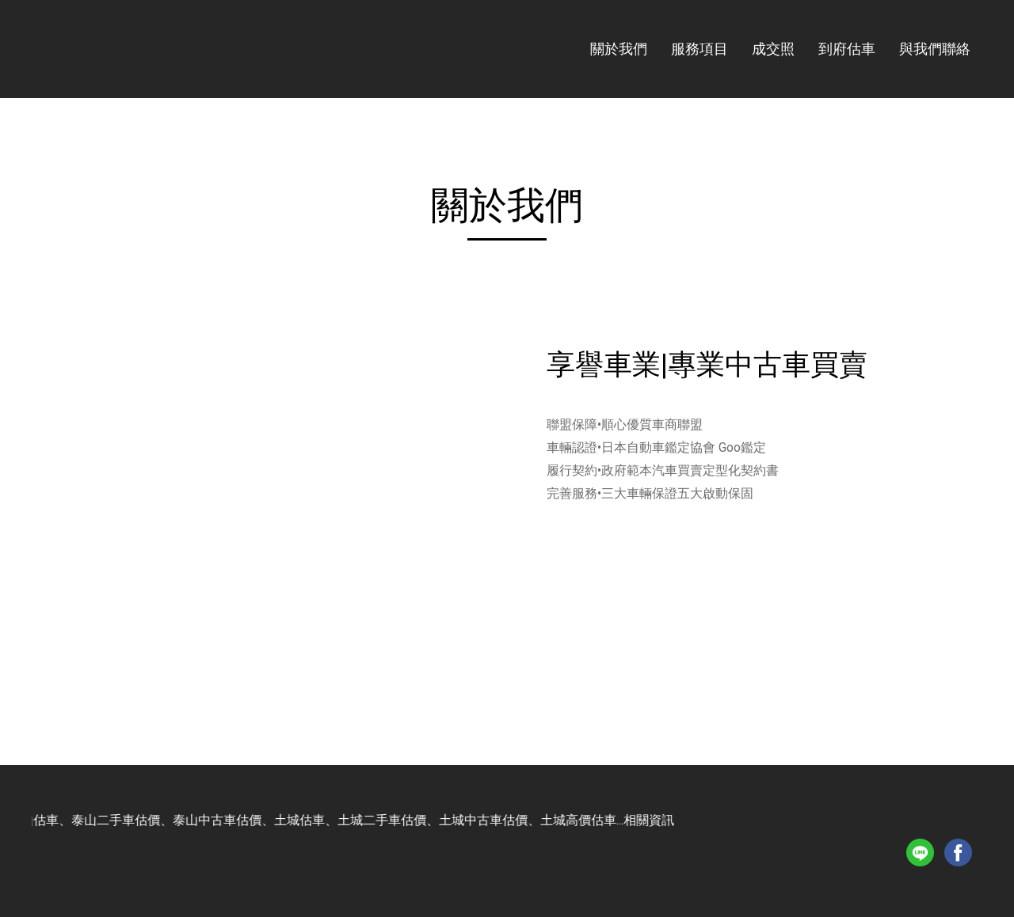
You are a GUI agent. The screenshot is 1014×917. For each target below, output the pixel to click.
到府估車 (846, 48)
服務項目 (699, 48)
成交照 (773, 48)
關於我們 (618, 48)
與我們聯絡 (934, 48)
